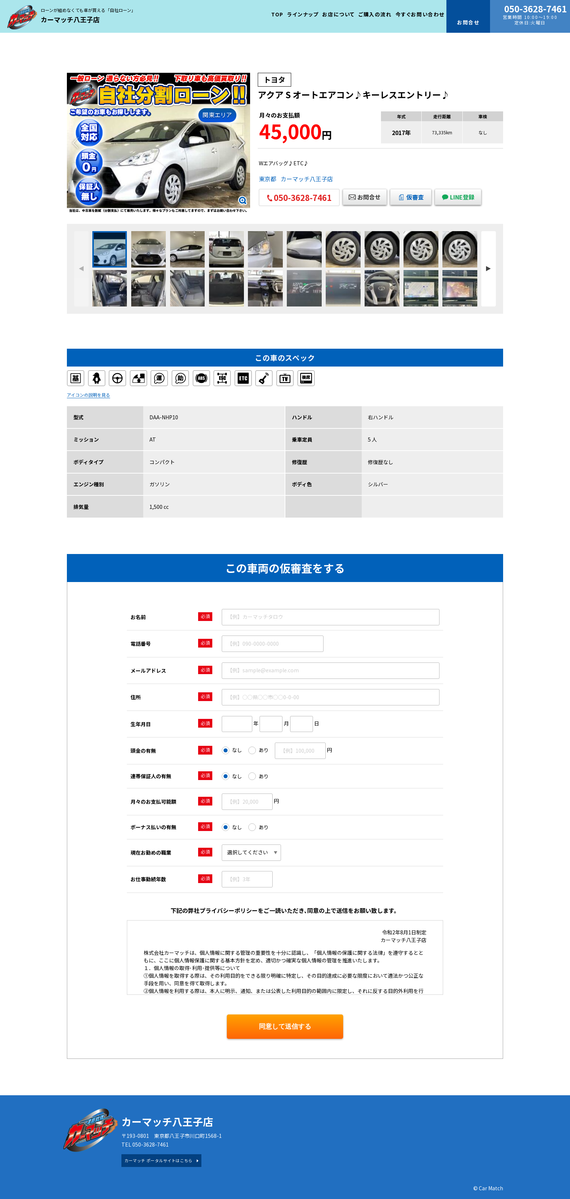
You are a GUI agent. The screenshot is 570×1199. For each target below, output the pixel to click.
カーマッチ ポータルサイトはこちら (158, 1160)
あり (258, 750)
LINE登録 (462, 197)
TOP (277, 14)
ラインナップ (303, 14)
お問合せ (369, 197)
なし (232, 750)
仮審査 (415, 197)
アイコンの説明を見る (88, 395)
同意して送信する (285, 1026)
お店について (338, 14)
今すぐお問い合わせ (420, 14)
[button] (241, 143)
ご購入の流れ (375, 14)
